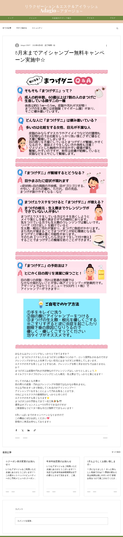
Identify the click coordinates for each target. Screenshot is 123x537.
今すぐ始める (21, 28)
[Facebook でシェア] (16, 430)
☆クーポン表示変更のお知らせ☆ (20, 463)
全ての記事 (7, 28)
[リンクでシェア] (35, 430)
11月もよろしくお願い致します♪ (101, 463)
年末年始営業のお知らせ (58, 461)
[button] (117, 28)
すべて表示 (116, 452)
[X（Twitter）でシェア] (22, 430)
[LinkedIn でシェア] (28, 430)
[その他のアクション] (106, 45)
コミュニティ (37, 28)
